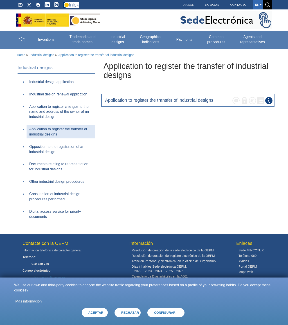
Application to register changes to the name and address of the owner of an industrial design (59, 112)
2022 (137, 271)
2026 (179, 271)
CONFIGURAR (165, 312)
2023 (148, 271)
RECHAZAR (130, 312)
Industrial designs (42, 55)
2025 (169, 271)
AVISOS (188, 4)
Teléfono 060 (247, 255)
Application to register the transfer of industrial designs (96, 55)
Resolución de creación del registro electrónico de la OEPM (173, 255)
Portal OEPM (247, 266)
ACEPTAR (96, 312)
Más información (28, 301)
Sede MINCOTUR (251, 250)
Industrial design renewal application (58, 94)
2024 (158, 271)
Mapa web (245, 272)
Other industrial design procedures (56, 181)
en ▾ (258, 4)
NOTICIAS (212, 4)
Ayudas (243, 261)
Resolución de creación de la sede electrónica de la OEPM (173, 250)
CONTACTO (238, 4)
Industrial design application (51, 82)
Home (21, 55)
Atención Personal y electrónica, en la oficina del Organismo (174, 261)
